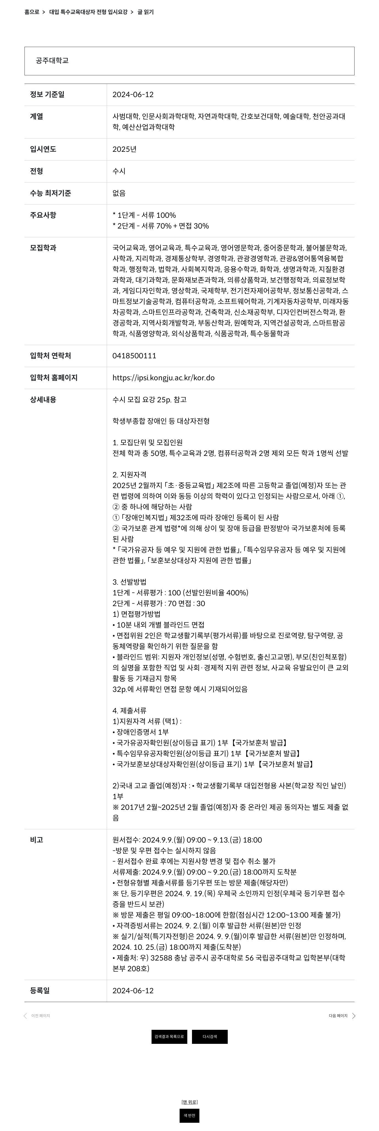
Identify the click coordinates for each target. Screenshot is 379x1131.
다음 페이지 (338, 1015)
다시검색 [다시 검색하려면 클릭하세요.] (210, 1036)
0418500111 (134, 355)
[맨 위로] (190, 1102)
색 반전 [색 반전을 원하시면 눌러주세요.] (189, 1115)
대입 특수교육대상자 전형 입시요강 (88, 12)
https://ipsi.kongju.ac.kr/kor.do (163, 377)
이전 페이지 (40, 1015)
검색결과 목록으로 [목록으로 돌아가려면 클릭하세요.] (169, 1036)
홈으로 (31, 12)
